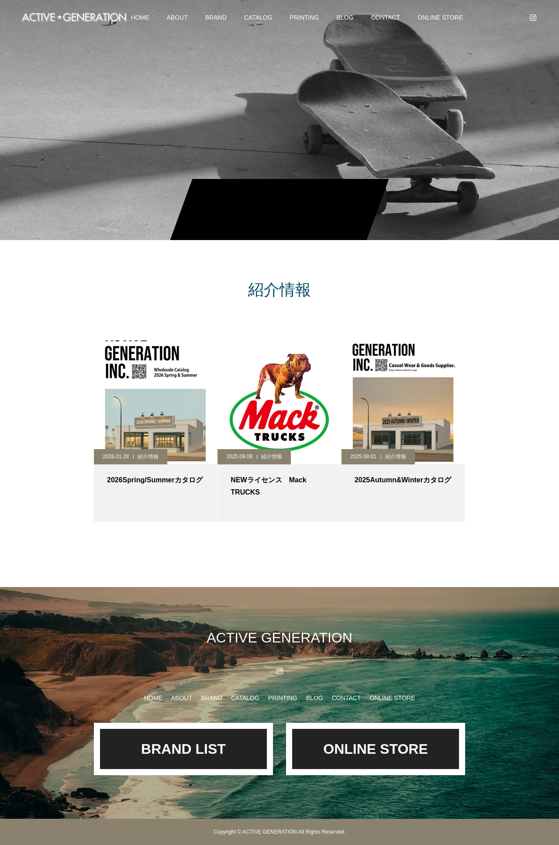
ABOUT (177, 17)
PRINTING (304, 17)
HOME (140, 17)
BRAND (216, 17)
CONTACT (385, 17)
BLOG (344, 17)
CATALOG (258, 17)
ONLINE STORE (440, 17)
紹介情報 (148, 456)
